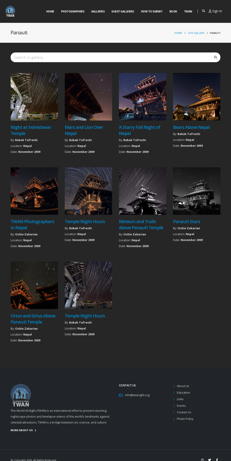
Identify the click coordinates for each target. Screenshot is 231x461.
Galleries (98, 11)
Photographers (72, 11)
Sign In (215, 11)
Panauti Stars (186, 221)
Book (173, 11)
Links (180, 399)
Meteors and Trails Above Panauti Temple (141, 224)
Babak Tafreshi (26, 140)
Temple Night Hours (85, 221)
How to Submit (152, 11)
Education (183, 393)
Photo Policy (185, 419)
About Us (183, 386)
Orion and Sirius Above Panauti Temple (33, 319)
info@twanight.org (137, 395)
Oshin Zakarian (26, 234)
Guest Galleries (122, 11)
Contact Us (184, 412)
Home (50, 11)
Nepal (27, 146)
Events (181, 406)
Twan (188, 11)
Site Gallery (196, 33)
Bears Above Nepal (191, 127)
